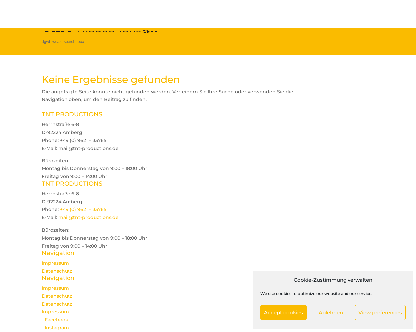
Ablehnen (331, 312)
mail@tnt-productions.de (88, 217)
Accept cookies (283, 312)
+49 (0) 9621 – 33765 (83, 209)
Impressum (55, 263)
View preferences (380, 312)
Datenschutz (57, 271)
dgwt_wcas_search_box (63, 41)
